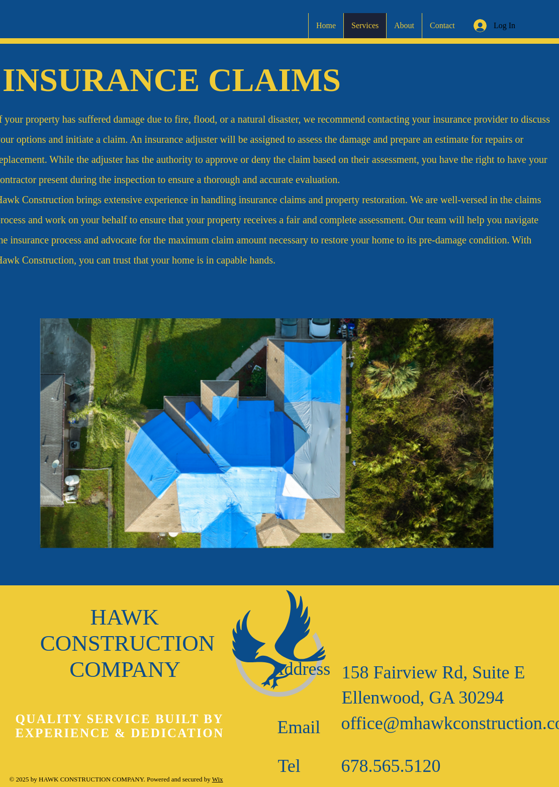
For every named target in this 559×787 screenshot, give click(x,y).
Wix (217, 779)
